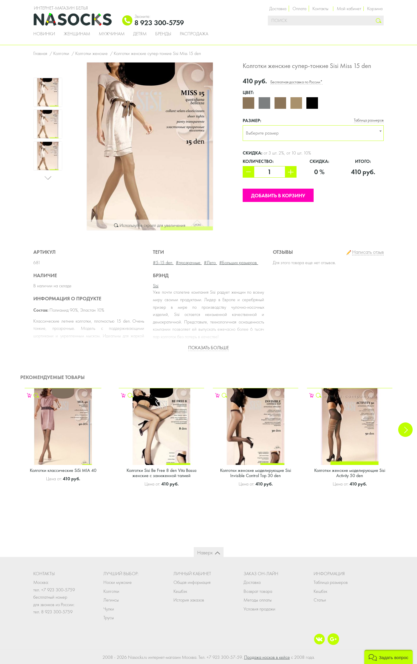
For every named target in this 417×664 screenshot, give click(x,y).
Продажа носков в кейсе (267, 657)
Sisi (155, 286)
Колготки (111, 591)
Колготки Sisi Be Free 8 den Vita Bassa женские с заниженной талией (161, 473)
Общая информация (192, 582)
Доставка (277, 8)
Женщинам (77, 34)
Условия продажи (259, 609)
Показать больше (208, 348)
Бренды (163, 34)
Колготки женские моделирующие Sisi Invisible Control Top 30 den (255, 473)
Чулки (108, 609)
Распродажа (194, 34)
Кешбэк (180, 591)
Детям (140, 34)
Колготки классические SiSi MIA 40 (63, 470)
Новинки (44, 34)
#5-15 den (163, 263)
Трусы (108, 618)
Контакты (320, 8)
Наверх (205, 552)
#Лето (210, 263)
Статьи (320, 600)
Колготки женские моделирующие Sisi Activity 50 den (349, 473)
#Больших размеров (238, 263)
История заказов (188, 600)
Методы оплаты (258, 600)
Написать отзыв (368, 252)
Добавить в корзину (278, 195)
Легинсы (111, 600)
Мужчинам (112, 34)
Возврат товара (258, 591)
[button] (388, 657)
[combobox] (313, 133)
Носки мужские (117, 582)
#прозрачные (189, 263)
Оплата (299, 8)
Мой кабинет (349, 8)
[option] (149, 146)
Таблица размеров (369, 120)
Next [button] (48, 179)
